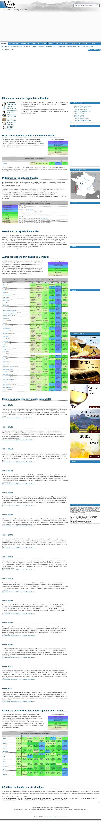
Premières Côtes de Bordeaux (9, 366)
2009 (41, 736)
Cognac (4, 753)
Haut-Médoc (5, 331)
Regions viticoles (51, 46)
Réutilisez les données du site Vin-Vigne (23, 787)
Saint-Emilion (5, 371)
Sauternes (5, 389)
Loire (4, 761)
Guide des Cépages (79, 115)
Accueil (45, 816)
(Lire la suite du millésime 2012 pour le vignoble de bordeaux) (18, 440)
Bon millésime (18, 738)
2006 (47, 214)
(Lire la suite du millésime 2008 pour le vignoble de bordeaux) (18, 526)
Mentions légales (52, 816)
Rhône (4, 769)
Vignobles (41, 46)
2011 (44, 218)
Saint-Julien (5, 382)
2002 (42, 214)
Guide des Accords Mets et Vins (82, 111)
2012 (47, 218)
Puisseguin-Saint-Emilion (8, 369)
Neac (4, 354)
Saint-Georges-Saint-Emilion (8, 379)
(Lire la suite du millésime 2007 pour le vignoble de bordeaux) (18, 548)
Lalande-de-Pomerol (7, 333)
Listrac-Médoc (5, 336)
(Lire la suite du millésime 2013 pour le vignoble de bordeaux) (18, 418)
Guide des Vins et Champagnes (82, 106)
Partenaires (60, 816)
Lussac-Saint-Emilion (7, 341)
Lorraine (4, 764)
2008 (49, 214)
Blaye (4, 289)
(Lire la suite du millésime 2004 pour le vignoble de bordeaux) (18, 614)
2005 (65, 736)
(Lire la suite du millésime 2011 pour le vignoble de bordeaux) (18, 462)
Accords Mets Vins (16, 46)
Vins (79, 46)
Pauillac (42, 143)
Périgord (4, 358)
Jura (4, 756)
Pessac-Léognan (6, 361)
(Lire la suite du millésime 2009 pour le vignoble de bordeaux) (18, 506)
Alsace (4, 738)
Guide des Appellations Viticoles (82, 120)
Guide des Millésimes (79, 113)
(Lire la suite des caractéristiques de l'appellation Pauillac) (17, 248)
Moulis (4, 351)
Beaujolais (5, 743)
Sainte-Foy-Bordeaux (7, 387)
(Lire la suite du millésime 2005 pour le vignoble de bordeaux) (18, 592)
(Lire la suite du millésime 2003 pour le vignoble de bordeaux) (18, 635)
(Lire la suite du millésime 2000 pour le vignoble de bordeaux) (18, 701)
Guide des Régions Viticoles (81, 118)
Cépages (34, 46)
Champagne (5, 751)
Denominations (71, 46)
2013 (59, 220)
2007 (42, 218)
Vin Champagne (5, 46)
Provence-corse (6, 766)
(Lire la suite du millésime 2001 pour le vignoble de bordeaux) (18, 679)
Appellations (61, 46)
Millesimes (27, 46)
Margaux (4, 343)
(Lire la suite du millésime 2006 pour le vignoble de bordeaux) (18, 570)
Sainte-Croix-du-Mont (7, 384)
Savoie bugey (5, 771)
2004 (44, 214)
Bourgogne (5, 748)
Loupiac (4, 338)
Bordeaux (5, 746)
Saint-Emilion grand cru (7, 374)
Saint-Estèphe (5, 376)
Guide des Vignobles (79, 117)
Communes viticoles (87, 46)
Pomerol (4, 364)
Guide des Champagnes (80, 109)
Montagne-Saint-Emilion (7, 349)
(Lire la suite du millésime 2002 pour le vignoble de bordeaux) (18, 657)
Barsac (4, 287)
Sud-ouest (5, 774)
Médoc (4, 346)
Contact (65, 816)
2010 (52, 214)
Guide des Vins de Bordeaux (81, 108)
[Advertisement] (50, 27)
